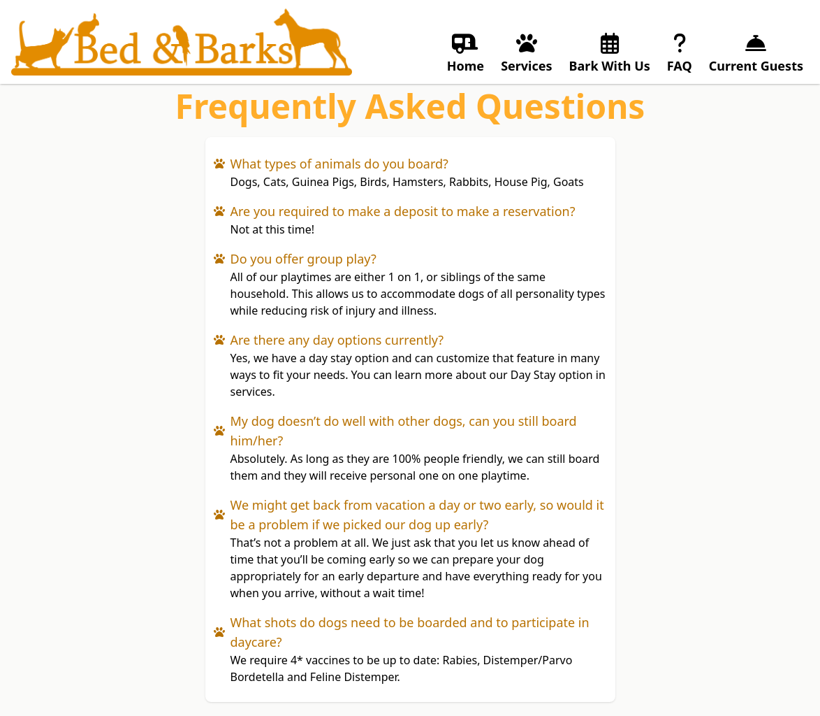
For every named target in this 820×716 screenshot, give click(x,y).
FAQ (679, 52)
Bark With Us (609, 52)
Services (526, 52)
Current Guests (756, 52)
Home (465, 52)
